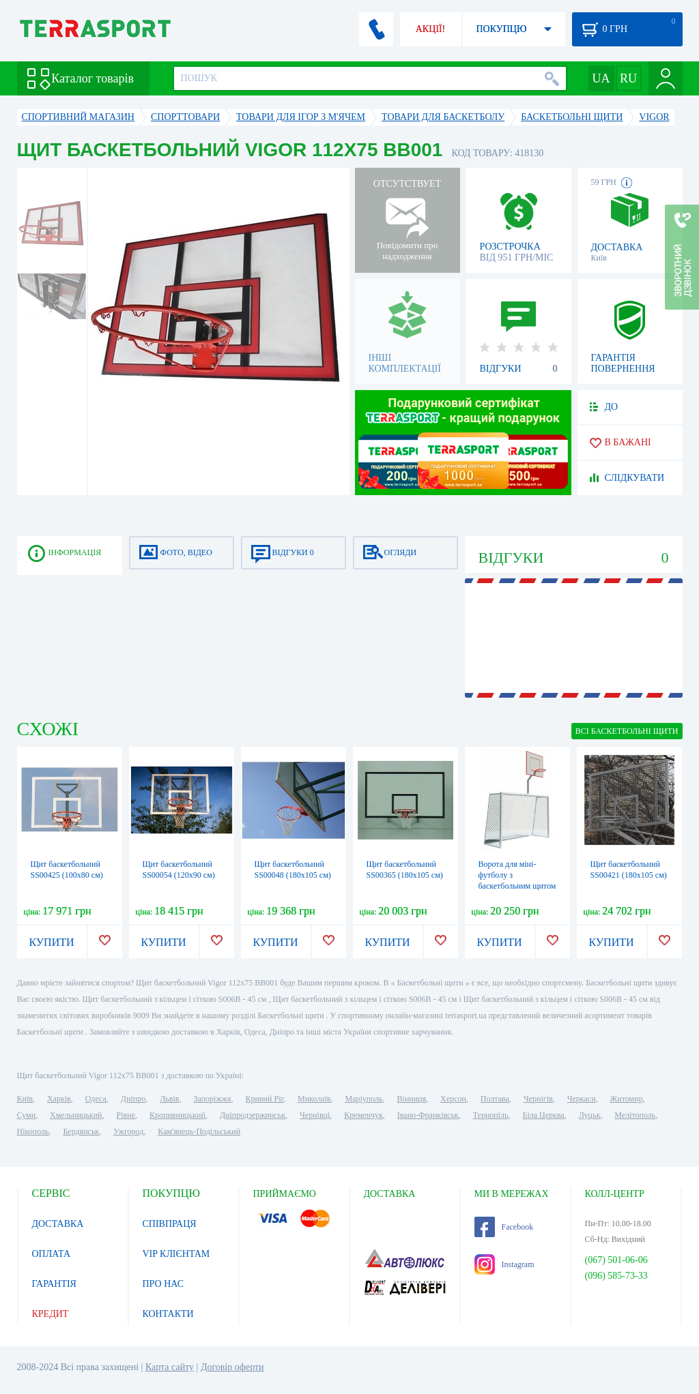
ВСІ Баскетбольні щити (627, 731)
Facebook (504, 1227)
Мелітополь (634, 1115)
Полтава (495, 1098)
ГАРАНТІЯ (54, 1284)
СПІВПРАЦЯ (170, 1224)
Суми (26, 1115)
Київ (25, 1098)
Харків (59, 1098)
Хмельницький (76, 1115)
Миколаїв (314, 1098)
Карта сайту (169, 1367)
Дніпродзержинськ (252, 1115)
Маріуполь (364, 1098)
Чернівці (315, 1115)
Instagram (504, 1264)
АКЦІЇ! (431, 29)
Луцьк (590, 1115)
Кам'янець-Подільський (199, 1131)
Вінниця (412, 1098)
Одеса (95, 1098)
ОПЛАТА (51, 1254)
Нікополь (33, 1131)
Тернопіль (491, 1115)
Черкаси (581, 1098)
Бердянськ (81, 1131)
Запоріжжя (212, 1098)
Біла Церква (544, 1115)
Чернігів (538, 1098)
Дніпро (133, 1098)
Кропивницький (177, 1115)
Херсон (453, 1098)
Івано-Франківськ (428, 1115)
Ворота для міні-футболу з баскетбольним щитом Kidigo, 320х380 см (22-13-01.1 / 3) (517, 886)
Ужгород (128, 1131)
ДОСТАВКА (58, 1224)
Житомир (626, 1098)
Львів (169, 1098)
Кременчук (363, 1115)
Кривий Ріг (265, 1098)
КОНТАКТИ (168, 1314)
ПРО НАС (163, 1284)
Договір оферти (232, 1367)
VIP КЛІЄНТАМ (176, 1254)
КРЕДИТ (50, 1314)
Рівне (126, 1115)
